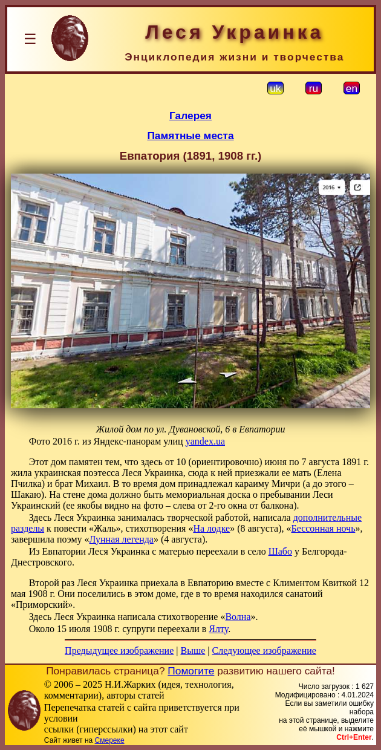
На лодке (211, 528)
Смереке (110, 740)
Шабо (280, 551)
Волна (237, 616)
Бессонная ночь (323, 528)
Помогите (191, 671)
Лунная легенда (122, 539)
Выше (192, 650)
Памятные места (190, 135)
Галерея (190, 115)
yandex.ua (205, 441)
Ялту (218, 629)
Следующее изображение (264, 650)
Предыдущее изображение (119, 650)
